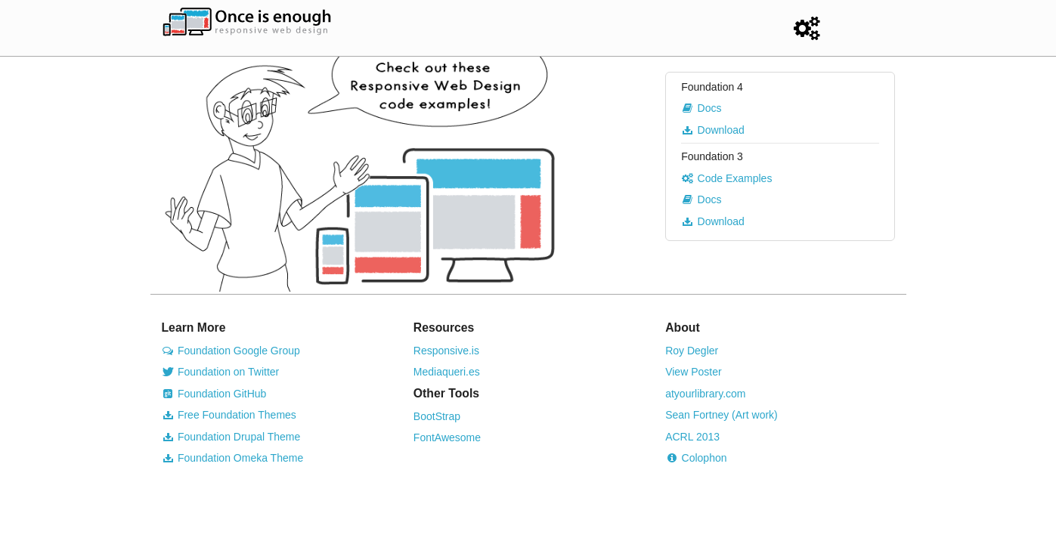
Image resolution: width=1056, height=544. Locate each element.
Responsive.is (446, 351)
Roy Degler (691, 351)
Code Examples (726, 178)
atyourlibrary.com (705, 394)
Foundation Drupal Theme (231, 437)
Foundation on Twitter (221, 372)
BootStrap (436, 416)
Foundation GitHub (214, 394)
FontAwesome (447, 437)
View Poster (693, 372)
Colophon (695, 458)
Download (713, 130)
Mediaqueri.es (446, 372)
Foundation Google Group (231, 351)
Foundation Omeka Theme (233, 458)
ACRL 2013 (692, 437)
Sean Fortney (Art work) (721, 415)
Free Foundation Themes (229, 415)
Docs (701, 108)
